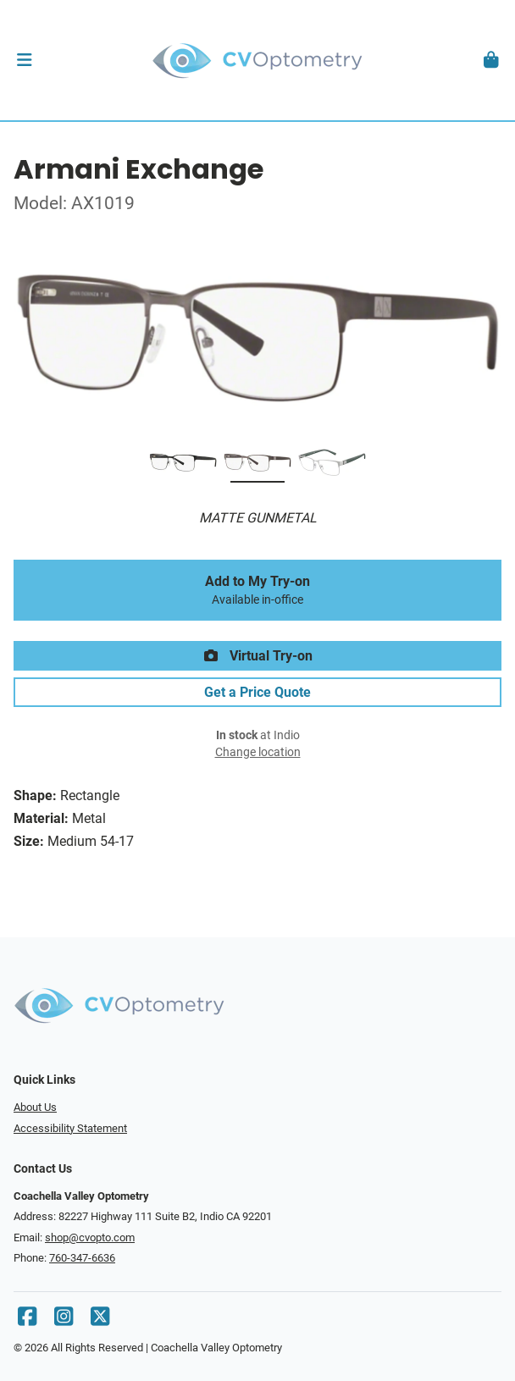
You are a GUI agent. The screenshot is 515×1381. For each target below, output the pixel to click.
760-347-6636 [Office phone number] (82, 1257)
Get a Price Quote (257, 692)
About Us (35, 1107)
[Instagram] (63, 1320)
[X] (100, 1320)
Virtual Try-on (257, 656)
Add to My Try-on (257, 590)
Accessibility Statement (70, 1128)
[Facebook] (27, 1320)
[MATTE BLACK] (183, 466)
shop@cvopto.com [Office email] (90, 1237)
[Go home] (257, 60)
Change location (258, 752)
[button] (24, 60)
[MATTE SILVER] (332, 466)
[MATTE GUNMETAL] (257, 466)
